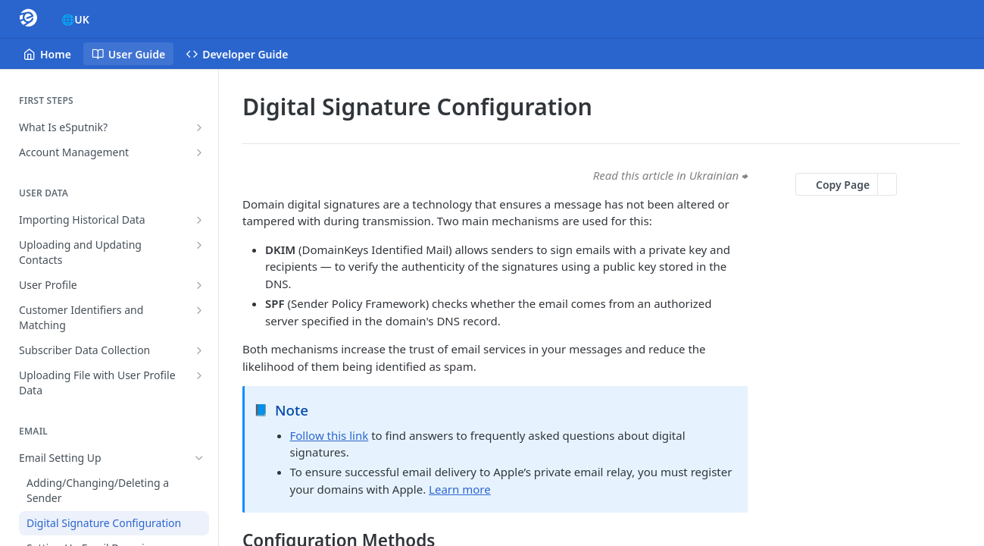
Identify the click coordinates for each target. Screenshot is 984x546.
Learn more (460, 489)
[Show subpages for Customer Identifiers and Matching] (199, 310)
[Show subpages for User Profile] (199, 285)
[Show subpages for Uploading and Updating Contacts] (199, 245)
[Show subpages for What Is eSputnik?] (199, 127)
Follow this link (329, 435)
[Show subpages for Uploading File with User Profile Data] (199, 375)
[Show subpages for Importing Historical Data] (199, 220)
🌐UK (75, 19)
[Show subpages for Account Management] (199, 152)
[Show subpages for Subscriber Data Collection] (199, 350)
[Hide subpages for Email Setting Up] (199, 458)
